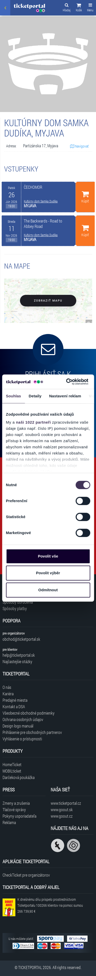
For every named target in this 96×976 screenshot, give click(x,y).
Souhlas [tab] (13, 396)
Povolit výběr (48, 573)
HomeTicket (12, 764)
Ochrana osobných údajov (23, 719)
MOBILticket (12, 771)
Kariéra (8, 693)
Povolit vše (48, 556)
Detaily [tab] (35, 396)
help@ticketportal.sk (19, 655)
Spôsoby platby (15, 608)
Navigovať (79, 146)
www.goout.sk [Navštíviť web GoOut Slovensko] (62, 809)
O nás (7, 687)
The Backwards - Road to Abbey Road (43, 223)
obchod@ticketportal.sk (21, 639)
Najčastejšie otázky (17, 661)
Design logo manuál (18, 726)
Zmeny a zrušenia (16, 803)
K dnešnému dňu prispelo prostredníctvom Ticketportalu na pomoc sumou (50, 905)
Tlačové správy (14, 809)
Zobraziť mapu (48, 300)
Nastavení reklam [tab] (65, 396)
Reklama (9, 822)
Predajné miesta (15, 700)
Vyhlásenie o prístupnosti (22, 738)
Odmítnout (48, 590)
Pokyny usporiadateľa (19, 816)
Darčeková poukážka (19, 777)
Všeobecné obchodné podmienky (29, 713)
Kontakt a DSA (14, 706)
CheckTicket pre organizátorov (26, 875)
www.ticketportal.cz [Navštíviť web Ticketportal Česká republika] (66, 803)
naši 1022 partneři (33, 422)
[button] (78, 8)
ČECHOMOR (33, 187)
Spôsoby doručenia (18, 602)
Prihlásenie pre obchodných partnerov (32, 732)
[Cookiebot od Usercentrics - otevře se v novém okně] (66, 381)
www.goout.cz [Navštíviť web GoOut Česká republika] (61, 816)
